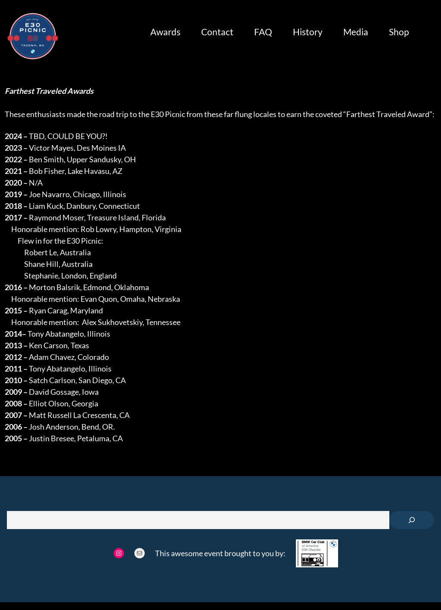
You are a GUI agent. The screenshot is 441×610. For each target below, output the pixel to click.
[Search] (411, 520)
